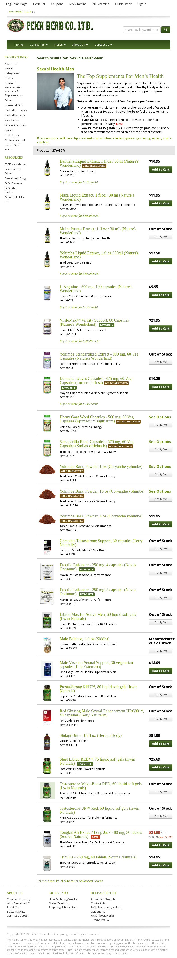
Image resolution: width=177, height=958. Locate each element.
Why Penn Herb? (18, 903)
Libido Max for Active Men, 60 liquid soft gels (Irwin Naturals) (98, 616)
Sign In (142, 4)
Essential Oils (14, 105)
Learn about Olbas (13, 171)
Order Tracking (59, 903)
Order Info (58, 893)
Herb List (39, 4)
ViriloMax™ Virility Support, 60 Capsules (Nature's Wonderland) (94, 322)
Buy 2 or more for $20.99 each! (79, 341)
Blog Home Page (16, 4)
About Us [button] (80, 45)
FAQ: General (14, 183)
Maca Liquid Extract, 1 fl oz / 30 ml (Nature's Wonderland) (97, 197)
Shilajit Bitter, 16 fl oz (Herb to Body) (91, 735)
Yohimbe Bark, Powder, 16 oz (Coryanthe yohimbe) (102, 491)
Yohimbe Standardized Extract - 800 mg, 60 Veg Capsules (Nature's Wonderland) (99, 356)
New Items (12, 120)
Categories (12, 73)
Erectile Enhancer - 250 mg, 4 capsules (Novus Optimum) (98, 567)
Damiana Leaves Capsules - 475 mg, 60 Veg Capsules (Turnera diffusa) (96, 380)
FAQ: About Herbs (12, 190)
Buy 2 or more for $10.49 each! (79, 216)
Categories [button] (39, 45)
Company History (18, 899)
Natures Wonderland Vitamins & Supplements (14, 89)
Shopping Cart (22, 11)
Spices (9, 130)
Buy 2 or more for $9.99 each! (79, 182)
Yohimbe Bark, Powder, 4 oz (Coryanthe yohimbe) (101, 516)
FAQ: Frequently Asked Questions (106, 909)
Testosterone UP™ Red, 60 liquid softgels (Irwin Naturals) (99, 810)
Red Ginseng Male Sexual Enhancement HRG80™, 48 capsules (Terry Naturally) (102, 713)
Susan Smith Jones (13, 147)
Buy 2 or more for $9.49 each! (79, 307)
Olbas (9, 100)
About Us (14, 893)
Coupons (57, 4)
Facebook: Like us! (15, 199)
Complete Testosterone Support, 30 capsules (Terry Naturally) (101, 542)
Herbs (9, 78)
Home (19, 45)
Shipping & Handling (62, 907)
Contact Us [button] (103, 45)
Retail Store (15, 907)
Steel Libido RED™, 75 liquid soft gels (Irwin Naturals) (97, 761)
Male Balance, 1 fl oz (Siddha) (84, 639)
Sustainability (16, 911)
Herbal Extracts (15, 115)
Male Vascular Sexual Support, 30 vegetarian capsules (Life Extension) (96, 664)
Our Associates (17, 915)
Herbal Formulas (16, 110)
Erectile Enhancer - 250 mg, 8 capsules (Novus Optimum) (98, 592)
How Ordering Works (63, 899)
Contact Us (98, 903)
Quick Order (123, 4)
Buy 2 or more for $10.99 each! (79, 273)
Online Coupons (16, 125)
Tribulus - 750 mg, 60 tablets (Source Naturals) (98, 857)
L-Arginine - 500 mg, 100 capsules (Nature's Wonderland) (96, 289)
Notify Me (161, 236)
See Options (160, 417)
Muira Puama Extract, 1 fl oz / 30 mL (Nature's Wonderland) (98, 231)
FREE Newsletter (15, 164)
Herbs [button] (60, 45)
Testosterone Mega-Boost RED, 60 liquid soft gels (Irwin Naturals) (101, 786)
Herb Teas (12, 135)
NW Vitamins (77, 4)
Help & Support (103, 893)
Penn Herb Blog (15, 178)
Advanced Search (11, 66)
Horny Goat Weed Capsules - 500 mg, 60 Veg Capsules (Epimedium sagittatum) (97, 419)
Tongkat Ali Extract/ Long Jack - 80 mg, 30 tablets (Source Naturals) (101, 834)
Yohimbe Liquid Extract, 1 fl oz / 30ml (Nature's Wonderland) (99, 255)
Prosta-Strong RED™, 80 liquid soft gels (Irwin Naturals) (98, 689)
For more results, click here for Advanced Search (70, 881)
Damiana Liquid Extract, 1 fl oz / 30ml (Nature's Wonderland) (99, 163)
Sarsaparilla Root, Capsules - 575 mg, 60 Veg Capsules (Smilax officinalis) (96, 443)
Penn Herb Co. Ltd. (50, 25)
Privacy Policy (100, 920)
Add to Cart (161, 169)
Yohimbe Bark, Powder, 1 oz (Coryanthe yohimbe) (101, 466)
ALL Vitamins (100, 4)
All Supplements (16, 140)
